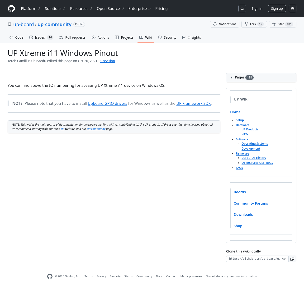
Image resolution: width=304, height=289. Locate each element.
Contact (171, 276)
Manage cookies (191, 276)
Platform (31, 8)
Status (128, 276)
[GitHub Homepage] (50, 277)
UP (62, 129)
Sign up (277, 8)
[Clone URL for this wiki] (257, 259)
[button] (292, 259)
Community (144, 276)
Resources (81, 8)
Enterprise (140, 8)
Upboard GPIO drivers (107, 103)
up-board (23, 24)
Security (115, 276)
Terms (89, 276)
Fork (254, 24)
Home (235, 112)
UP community (96, 129)
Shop (238, 225)
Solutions (55, 8)
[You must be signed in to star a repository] (282, 24)
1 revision (107, 61)
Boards (240, 191)
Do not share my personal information (231, 276)
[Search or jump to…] (242, 8)
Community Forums (251, 203)
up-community (54, 24)
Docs (159, 276)
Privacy (101, 276)
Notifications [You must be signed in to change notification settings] (224, 24)
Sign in (257, 8)
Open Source (111, 8)
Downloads (243, 214)
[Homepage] (11, 9)
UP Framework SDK (193, 103)
